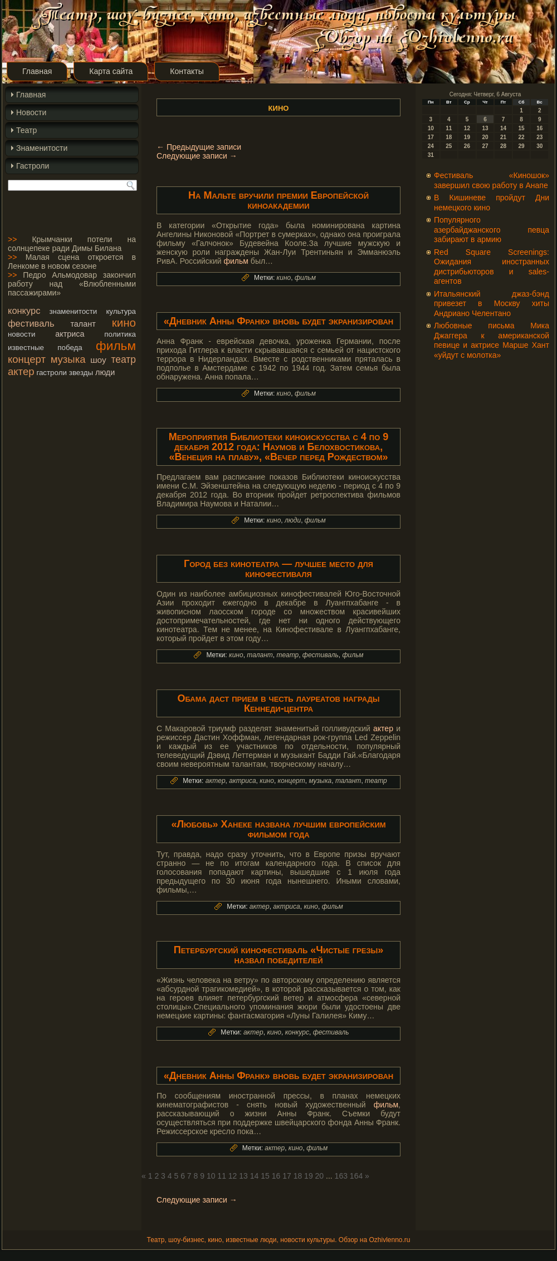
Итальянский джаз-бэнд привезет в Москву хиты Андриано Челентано (491, 303)
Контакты (186, 71)
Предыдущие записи (199, 146)
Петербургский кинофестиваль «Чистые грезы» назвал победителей (279, 955)
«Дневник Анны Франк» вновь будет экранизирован (278, 321)
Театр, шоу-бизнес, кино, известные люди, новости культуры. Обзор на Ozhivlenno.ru (278, 1240)
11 (221, 1175)
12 (232, 1175)
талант (82, 323)
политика (120, 334)
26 (467, 146)
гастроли (51, 372)
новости (21, 334)
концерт (27, 359)
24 (431, 146)
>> (12, 239)
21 (503, 137)
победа (69, 347)
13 (243, 1175)
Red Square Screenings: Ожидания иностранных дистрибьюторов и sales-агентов (491, 267)
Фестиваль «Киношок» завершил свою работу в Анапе (491, 180)
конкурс (24, 311)
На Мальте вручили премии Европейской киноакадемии (278, 200)
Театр (26, 130)
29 (522, 146)
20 (319, 1175)
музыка (68, 359)
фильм (116, 345)
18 (298, 1175)
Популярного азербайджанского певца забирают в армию (491, 229)
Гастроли (32, 165)
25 (449, 146)
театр (123, 359)
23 (539, 137)
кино (124, 322)
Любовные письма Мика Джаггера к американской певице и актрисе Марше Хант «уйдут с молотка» (491, 340)
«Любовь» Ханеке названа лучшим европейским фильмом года (278, 829)
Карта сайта (111, 71)
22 (522, 137)
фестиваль (31, 323)
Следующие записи (197, 155)
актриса (69, 333)
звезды (81, 372)
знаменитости (73, 311)
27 (485, 146)
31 (431, 155)
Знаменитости (41, 148)
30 (539, 146)
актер (21, 371)
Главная (37, 71)
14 (254, 1175)
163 (341, 1175)
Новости (31, 112)
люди (105, 372)
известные (26, 347)
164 (356, 1175)
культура (121, 311)
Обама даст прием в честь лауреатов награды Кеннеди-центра (278, 703)
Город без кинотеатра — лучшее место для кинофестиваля (278, 568)
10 (211, 1175)
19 (308, 1175)
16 (276, 1175)
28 (503, 146)
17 (286, 1175)
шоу (98, 359)
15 (265, 1175)
